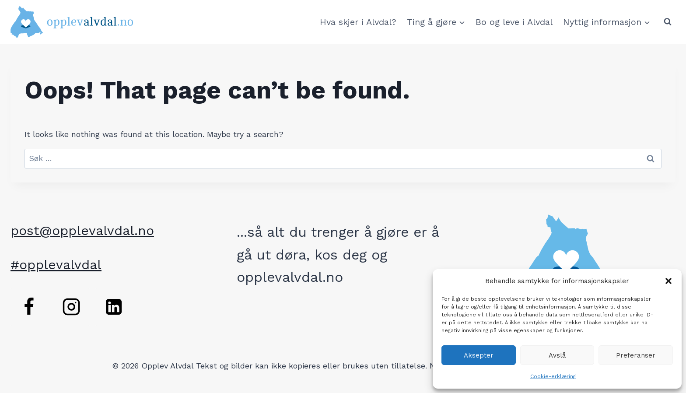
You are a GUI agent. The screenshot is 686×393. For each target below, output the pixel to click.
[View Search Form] (668, 22)
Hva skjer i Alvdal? (358, 22)
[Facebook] (28, 306)
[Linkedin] (113, 306)
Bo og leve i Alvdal (514, 22)
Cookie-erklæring (553, 376)
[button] (668, 281)
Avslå (557, 355)
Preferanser (635, 355)
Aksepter (479, 355)
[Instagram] (71, 306)
